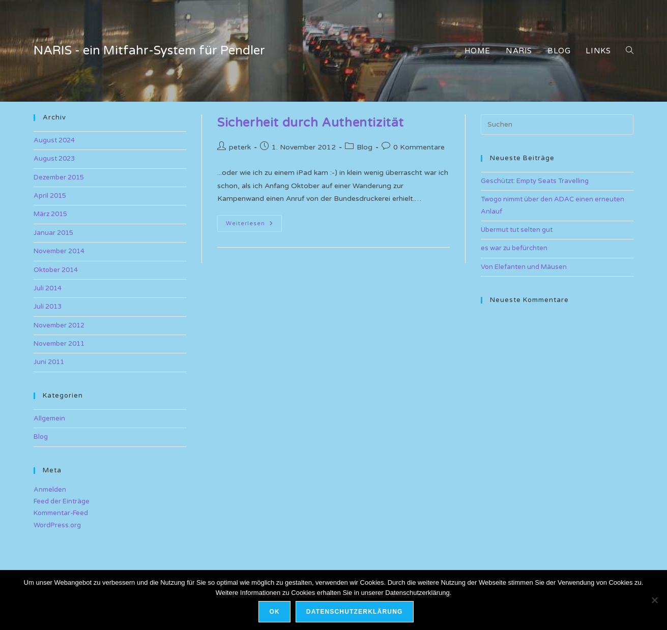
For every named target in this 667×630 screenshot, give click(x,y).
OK (274, 611)
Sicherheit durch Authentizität (310, 122)
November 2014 (59, 251)
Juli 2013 (48, 307)
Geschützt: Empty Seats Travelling (535, 181)
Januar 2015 (53, 233)
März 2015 (50, 214)
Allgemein (49, 418)
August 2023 (54, 159)
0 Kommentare (419, 147)
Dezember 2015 (59, 177)
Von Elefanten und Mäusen (524, 267)
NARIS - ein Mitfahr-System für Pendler (149, 50)
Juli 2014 (48, 288)
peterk (240, 147)
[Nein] (654, 600)
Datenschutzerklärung (354, 611)
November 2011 (59, 344)
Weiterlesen (254, 225)
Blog (364, 147)
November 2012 (59, 325)
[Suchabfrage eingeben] (557, 124)
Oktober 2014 (56, 270)
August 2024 (54, 140)
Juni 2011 (49, 362)
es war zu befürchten (514, 248)
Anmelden (50, 490)
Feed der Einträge (62, 501)
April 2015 (50, 196)
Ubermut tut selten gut (517, 230)
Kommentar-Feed (61, 513)
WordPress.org (57, 525)
